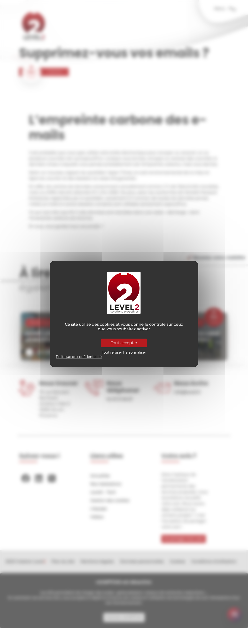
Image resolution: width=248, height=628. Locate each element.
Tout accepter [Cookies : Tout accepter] (124, 343)
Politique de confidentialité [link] (79, 356)
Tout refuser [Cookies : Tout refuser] (112, 352)
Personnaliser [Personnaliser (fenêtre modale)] (134, 352)
